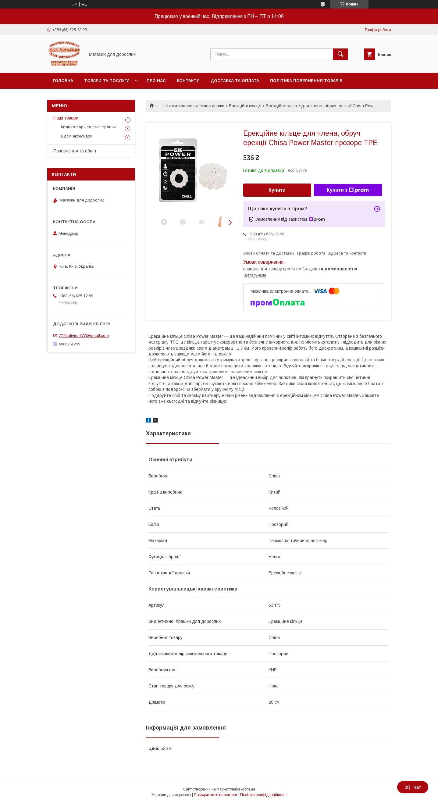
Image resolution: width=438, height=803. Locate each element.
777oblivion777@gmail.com (84, 335)
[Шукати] (340, 54)
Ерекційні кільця (245, 105)
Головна (63, 80)
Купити (277, 190)
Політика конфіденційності (263, 795)
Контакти (188, 80)
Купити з (348, 190)
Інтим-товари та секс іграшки (195, 105)
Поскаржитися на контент (215, 795)
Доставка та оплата (235, 80)
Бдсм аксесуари (76, 136)
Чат (412, 787)
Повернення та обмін (74, 150)
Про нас (156, 80)
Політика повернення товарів (306, 80)
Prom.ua (248, 789)
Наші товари (65, 118)
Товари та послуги (107, 80)
